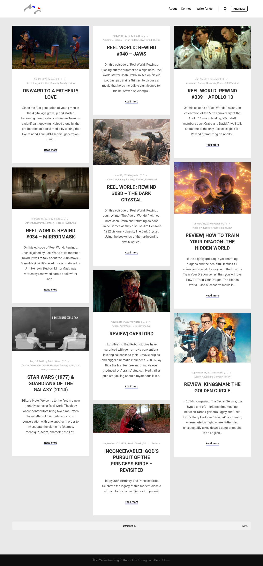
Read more (50, 149)
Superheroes (54, 369)
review (71, 83)
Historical (211, 83)
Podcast (134, 39)
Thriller (156, 39)
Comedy (54, 83)
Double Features (50, 365)
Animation (43, 83)
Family (63, 83)
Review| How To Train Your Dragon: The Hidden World (212, 241)
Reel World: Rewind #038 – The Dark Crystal (131, 193)
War (149, 325)
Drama (118, 39)
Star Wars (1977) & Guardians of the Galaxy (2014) (50, 383)
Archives (239, 8)
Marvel (63, 365)
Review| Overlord (132, 334)
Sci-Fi (71, 365)
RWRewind (146, 39)
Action (196, 227)
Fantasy (130, 179)
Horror (126, 39)
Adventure (32, 83)
